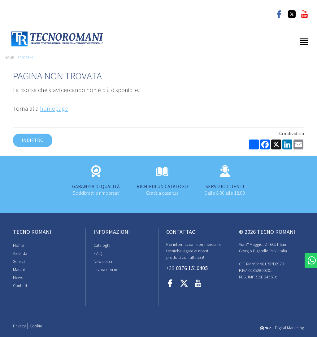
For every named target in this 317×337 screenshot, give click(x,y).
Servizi (19, 261)
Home (9, 57)
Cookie (36, 326)
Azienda (20, 253)
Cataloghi (101, 245)
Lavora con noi (106, 269)
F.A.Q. (98, 253)
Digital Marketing (282, 327)
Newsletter (102, 261)
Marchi (19, 269)
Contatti (20, 285)
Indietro (33, 140)
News (18, 277)
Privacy (19, 326)
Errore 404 (26, 57)
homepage (54, 108)
